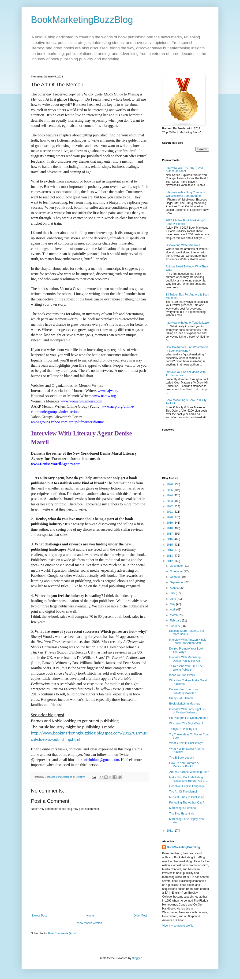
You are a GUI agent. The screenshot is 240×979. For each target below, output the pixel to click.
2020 (170, 517)
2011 (170, 830)
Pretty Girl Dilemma (181, 698)
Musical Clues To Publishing (186, 797)
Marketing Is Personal (182, 808)
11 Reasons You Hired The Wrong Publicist (186, 668)
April (173, 609)
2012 (170, 561)
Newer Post (39, 915)
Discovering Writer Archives (183, 245)
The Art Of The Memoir (183, 791)
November (177, 571)
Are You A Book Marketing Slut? (189, 772)
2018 (170, 528)
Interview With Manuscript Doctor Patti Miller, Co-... (186, 659)
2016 (170, 539)
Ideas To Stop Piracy (182, 675)
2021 (170, 511)
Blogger (137, 958)
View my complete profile (177, 925)
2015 (170, 544)
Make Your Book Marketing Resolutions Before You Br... (188, 779)
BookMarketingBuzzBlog (82, 20)
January (175, 626)
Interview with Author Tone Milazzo (187, 322)
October (175, 576)
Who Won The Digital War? (186, 723)
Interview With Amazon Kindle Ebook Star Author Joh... (187, 641)
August (175, 587)
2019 (170, 522)
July (173, 593)
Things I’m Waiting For (183, 729)
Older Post (140, 915)
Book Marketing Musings (184, 703)
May (173, 604)
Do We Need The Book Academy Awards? (183, 691)
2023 (170, 501)
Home (90, 915)
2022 (170, 506)
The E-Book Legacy (181, 757)
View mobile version (89, 923)
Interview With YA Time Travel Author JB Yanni (184, 169)
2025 (170, 490)
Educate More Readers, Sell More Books (186, 632)
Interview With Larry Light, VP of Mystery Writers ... (187, 711)
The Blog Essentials (181, 813)
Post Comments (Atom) (62, 933)
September (177, 582)
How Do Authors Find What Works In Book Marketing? (187, 349)
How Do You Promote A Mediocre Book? (184, 764)
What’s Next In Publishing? (186, 743)
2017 (170, 533)
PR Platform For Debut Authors (188, 718)
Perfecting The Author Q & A (187, 802)
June (173, 598)
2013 (170, 555)
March (174, 615)
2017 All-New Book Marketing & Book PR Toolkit (185, 222)
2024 (170, 495)
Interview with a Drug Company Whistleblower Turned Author (185, 194)
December (177, 565)
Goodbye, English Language (187, 786)
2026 (170, 484)
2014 (170, 550)
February (176, 620)
